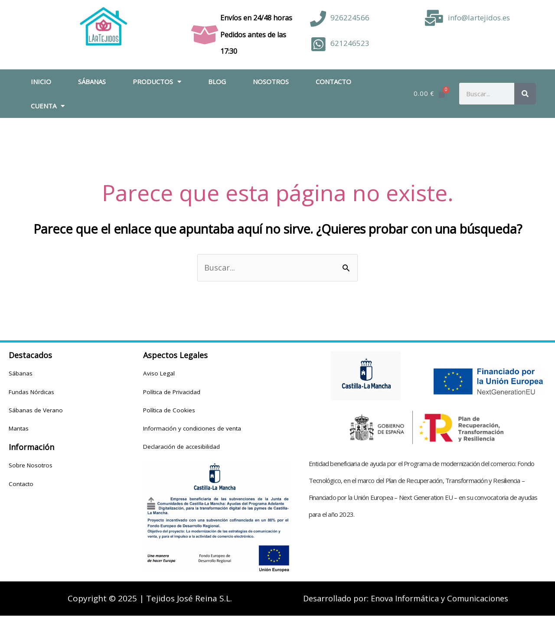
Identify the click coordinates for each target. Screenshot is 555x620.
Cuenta (48, 106)
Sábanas (92, 81)
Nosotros (271, 81)
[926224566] (318, 19)
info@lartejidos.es (479, 18)
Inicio (41, 81)
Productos (157, 81)
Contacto (333, 81)
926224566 (349, 18)
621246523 (349, 43)
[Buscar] (525, 93)
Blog (217, 81)
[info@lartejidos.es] (434, 18)
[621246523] (318, 44)
